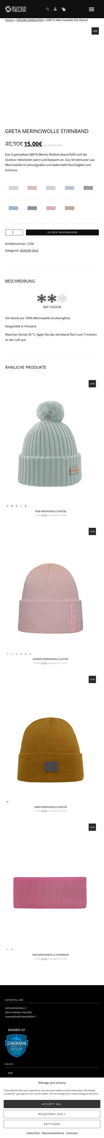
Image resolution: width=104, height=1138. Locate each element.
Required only (52, 1114)
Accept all (52, 1104)
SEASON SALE (29, 251)
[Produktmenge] (14, 232)
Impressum (72, 1132)
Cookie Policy (33, 1132)
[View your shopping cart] (62, 9)
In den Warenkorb (62, 232)
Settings (52, 1124)
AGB (10, 1073)
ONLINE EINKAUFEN (29, 20)
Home (9, 20)
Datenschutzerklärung (53, 1132)
